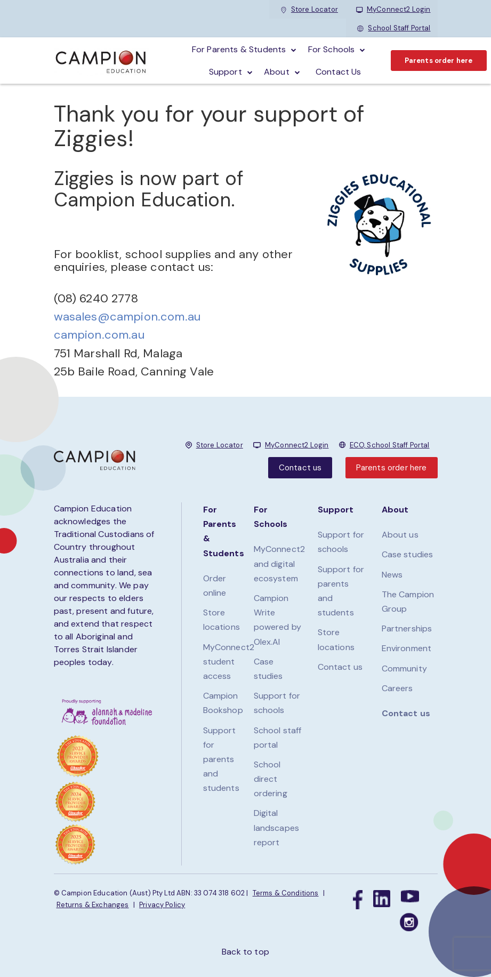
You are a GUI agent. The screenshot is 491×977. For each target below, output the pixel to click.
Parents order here (439, 60)
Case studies (407, 554)
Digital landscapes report (277, 827)
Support (225, 71)
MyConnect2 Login (393, 9)
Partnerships (407, 628)
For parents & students (239, 49)
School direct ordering (270, 779)
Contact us (300, 467)
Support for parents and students (221, 759)
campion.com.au (99, 334)
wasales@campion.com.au (127, 316)
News (392, 574)
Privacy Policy (162, 904)
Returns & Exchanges (93, 904)
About (276, 71)
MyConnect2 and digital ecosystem (279, 563)
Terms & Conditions (286, 893)
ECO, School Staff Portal (390, 445)
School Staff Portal (393, 28)
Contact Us (338, 71)
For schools (331, 49)
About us (400, 534)
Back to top (245, 951)
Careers (397, 688)
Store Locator (309, 9)
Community (404, 668)
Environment (407, 648)
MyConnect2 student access (229, 662)
